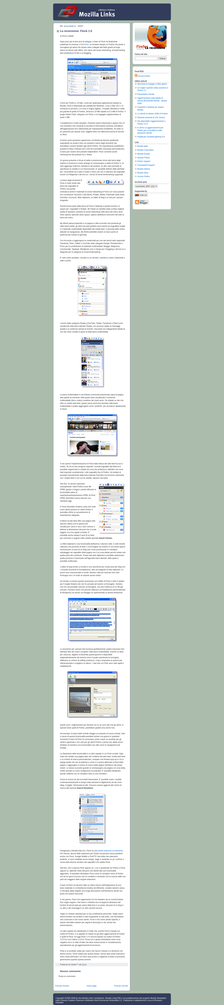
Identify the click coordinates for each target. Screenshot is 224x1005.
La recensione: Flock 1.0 (76, 31)
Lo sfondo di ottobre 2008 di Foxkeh (152, 114)
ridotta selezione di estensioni (110, 851)
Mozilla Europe (143, 154)
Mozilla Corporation (145, 150)
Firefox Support (143, 161)
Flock (86, 44)
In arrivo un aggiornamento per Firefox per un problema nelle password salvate (150, 130)
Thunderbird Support (146, 165)
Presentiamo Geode (145, 94)
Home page (92, 986)
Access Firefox (143, 176)
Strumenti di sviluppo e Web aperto (152, 84)
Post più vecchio (121, 986)
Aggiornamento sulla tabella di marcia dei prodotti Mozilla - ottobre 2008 (152, 101)
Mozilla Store (142, 173)
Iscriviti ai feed (144, 76)
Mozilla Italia (142, 146)
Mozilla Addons (143, 169)
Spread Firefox (143, 158)
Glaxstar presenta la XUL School (151, 117)
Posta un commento (67, 976)
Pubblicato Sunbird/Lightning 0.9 (151, 137)
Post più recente (62, 986)
